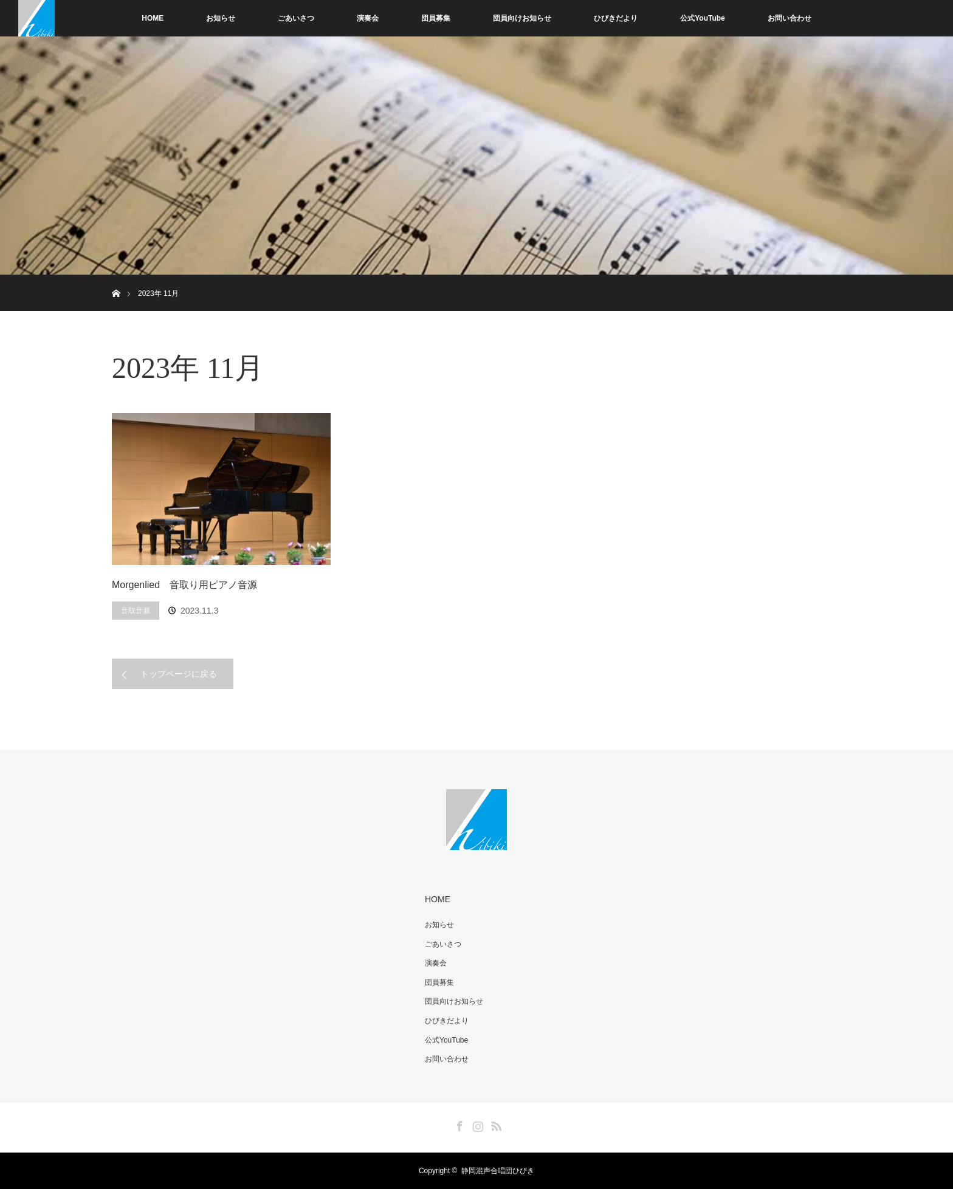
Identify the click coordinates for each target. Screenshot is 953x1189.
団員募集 (435, 18)
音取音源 (135, 610)
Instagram (476, 1124)
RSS (495, 1124)
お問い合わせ (789, 18)
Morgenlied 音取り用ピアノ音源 (184, 585)
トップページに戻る (178, 674)
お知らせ (220, 18)
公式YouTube (702, 18)
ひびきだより (616, 18)
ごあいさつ (296, 18)
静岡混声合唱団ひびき (497, 1171)
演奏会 (368, 18)
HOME (152, 18)
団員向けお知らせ (522, 18)
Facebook (458, 1124)
